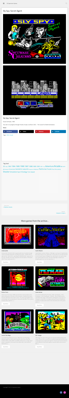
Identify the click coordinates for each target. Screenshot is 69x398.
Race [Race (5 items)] (53, 169)
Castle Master (39, 250)
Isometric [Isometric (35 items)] (19, 169)
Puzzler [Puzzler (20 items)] (49, 169)
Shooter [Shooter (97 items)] (6, 172)
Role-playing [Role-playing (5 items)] (58, 169)
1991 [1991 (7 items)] (41, 166)
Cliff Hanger (38, 335)
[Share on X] (26, 131)
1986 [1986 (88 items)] (22, 166)
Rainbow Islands (8, 207)
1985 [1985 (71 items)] (18, 166)
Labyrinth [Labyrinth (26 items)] (25, 169)
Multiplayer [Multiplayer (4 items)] (36, 169)
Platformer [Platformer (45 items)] (43, 169)
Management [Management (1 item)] (31, 169)
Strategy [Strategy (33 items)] (24, 171)
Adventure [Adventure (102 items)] (49, 166)
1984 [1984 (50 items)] (13, 166)
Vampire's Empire (60, 213)
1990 (7, 135)
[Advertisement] (34, 148)
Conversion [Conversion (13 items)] (12, 169)
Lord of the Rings (6, 335)
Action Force (5, 292)
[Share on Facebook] (10, 131)
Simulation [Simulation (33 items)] (13, 171)
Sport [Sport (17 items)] (19, 172)
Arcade (11, 135)
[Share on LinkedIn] (58, 131)
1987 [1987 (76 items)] (27, 166)
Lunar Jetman (38, 292)
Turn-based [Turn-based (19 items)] (31, 172)
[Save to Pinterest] (42, 131)
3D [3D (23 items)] (4, 166)
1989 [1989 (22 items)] (34, 166)
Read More (5, 262)
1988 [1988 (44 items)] (30, 166)
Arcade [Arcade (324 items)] (57, 166)
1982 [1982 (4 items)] (6, 167)
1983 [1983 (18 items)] (9, 166)
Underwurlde (5, 250)
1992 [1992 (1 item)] (44, 166)
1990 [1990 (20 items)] (38, 166)
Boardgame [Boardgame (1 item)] (7, 169)
